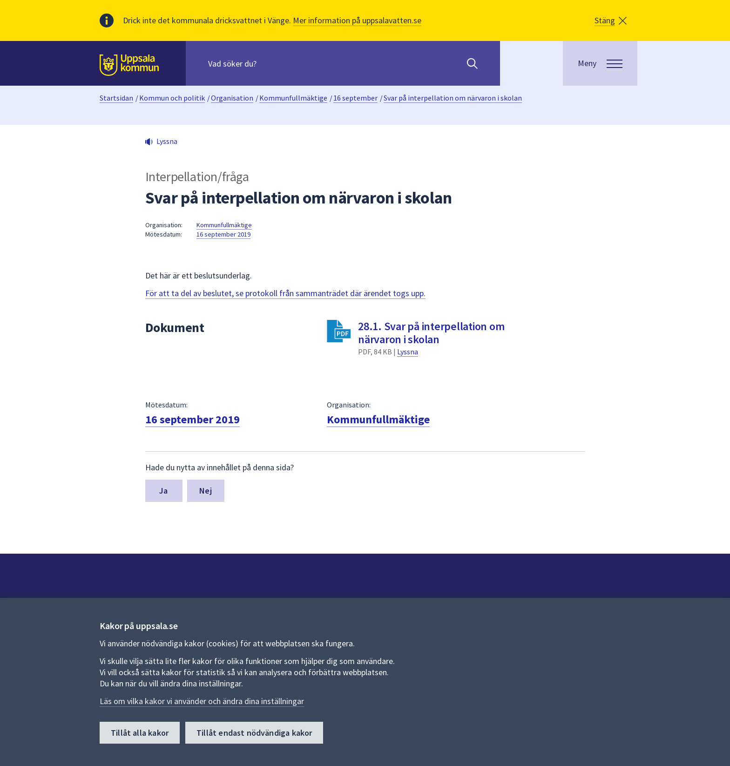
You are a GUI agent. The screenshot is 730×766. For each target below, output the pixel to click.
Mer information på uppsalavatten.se (357, 20)
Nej (205, 490)
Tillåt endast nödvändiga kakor (254, 732)
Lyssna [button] (166, 141)
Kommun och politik (172, 97)
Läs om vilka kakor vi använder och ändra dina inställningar (202, 701)
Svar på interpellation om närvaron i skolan (453, 97)
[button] (611, 20)
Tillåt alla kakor (140, 732)
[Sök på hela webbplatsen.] (268, 63)
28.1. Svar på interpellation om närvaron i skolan (431, 332)
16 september (355, 97)
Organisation (232, 97)
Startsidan (116, 97)
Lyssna (407, 351)
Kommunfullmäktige (293, 97)
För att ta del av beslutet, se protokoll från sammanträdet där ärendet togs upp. (285, 293)
